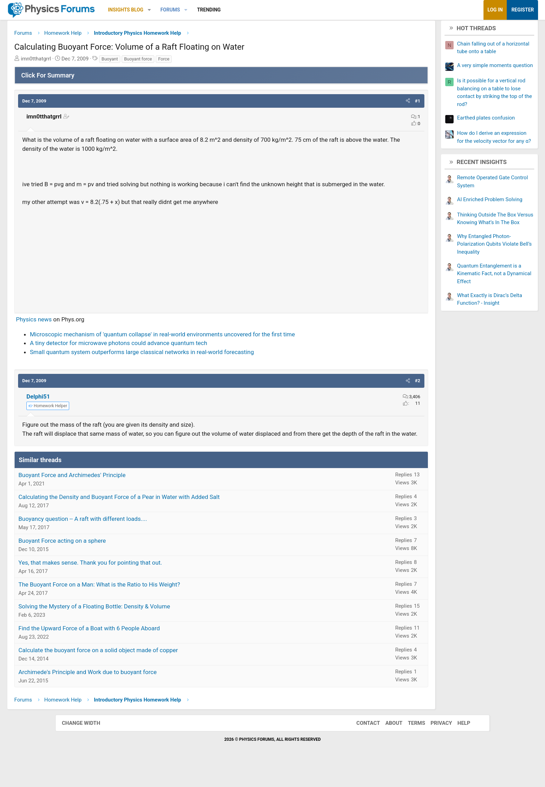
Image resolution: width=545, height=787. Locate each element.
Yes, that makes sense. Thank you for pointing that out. (145, 583)
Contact (361, 743)
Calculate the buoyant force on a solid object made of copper (153, 670)
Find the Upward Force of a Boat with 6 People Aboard (144, 648)
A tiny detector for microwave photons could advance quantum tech (173, 354)
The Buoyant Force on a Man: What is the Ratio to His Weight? (154, 604)
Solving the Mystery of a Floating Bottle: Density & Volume (149, 626)
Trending (264, 10)
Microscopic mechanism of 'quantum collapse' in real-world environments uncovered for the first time (217, 345)
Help (456, 743)
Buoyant (165, 61)
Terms (409, 743)
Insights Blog (181, 10)
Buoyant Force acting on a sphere (117, 561)
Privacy (434, 743)
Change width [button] (88, 743)
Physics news (89, 330)
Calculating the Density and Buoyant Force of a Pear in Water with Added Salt (174, 517)
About (387, 743)
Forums (225, 10)
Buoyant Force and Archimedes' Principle (127, 495)
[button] (205, 10)
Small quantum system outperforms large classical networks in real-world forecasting (197, 363)
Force (219, 61)
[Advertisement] (221, 268)
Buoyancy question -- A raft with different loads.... (138, 539)
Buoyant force (193, 61)
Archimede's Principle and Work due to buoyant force (143, 692)
